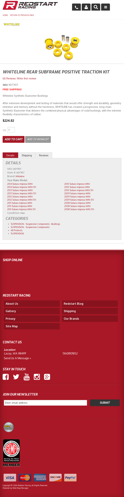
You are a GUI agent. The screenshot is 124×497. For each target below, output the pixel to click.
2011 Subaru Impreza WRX (19, 202)
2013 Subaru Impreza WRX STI (21, 193)
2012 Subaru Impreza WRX (20, 196)
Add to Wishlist (39, 139)
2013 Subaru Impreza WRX (20, 190)
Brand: (11, 175)
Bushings (55, 223)
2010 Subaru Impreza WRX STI (78, 190)
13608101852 (70, 353)
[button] (95, 7)
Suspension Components (37, 223)
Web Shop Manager (20, 488)
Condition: (13, 212)
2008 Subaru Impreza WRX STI (79, 209)
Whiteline (20, 176)
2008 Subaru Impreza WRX (77, 202)
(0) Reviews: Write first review (19, 78)
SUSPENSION (17, 223)
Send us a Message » (17, 358)
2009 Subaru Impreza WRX (77, 193)
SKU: (6, 84)
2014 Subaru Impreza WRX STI (21, 186)
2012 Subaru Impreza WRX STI (21, 199)
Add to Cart (14, 139)
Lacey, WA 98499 (15, 353)
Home (5, 15)
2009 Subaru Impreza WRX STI (79, 199)
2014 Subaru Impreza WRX (20, 183)
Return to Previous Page (22, 15)
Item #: (12, 172)
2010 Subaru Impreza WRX (77, 183)
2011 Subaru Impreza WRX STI (21, 209)
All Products (16, 230)
